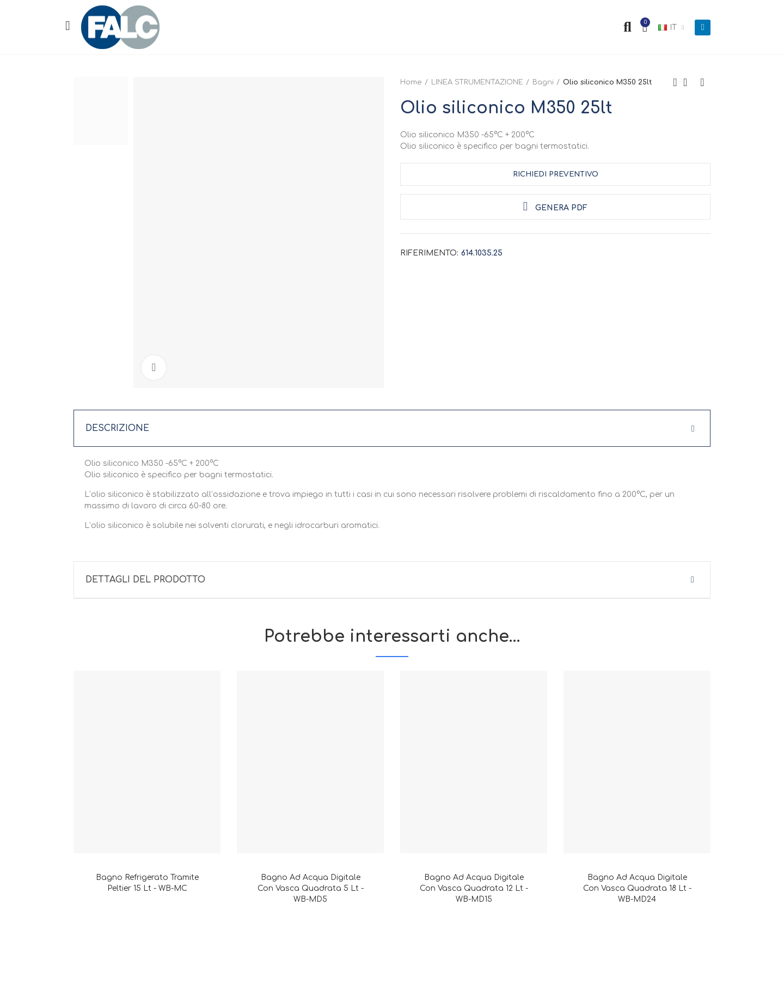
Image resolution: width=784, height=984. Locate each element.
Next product (702, 82)
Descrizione (117, 428)
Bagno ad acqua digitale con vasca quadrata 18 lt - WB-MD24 (637, 888)
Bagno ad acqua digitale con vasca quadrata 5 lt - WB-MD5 (311, 888)
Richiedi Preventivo (555, 174)
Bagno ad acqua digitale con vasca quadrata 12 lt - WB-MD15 (474, 888)
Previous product (675, 82)
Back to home (688, 82)
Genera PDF (555, 206)
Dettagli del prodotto (145, 580)
